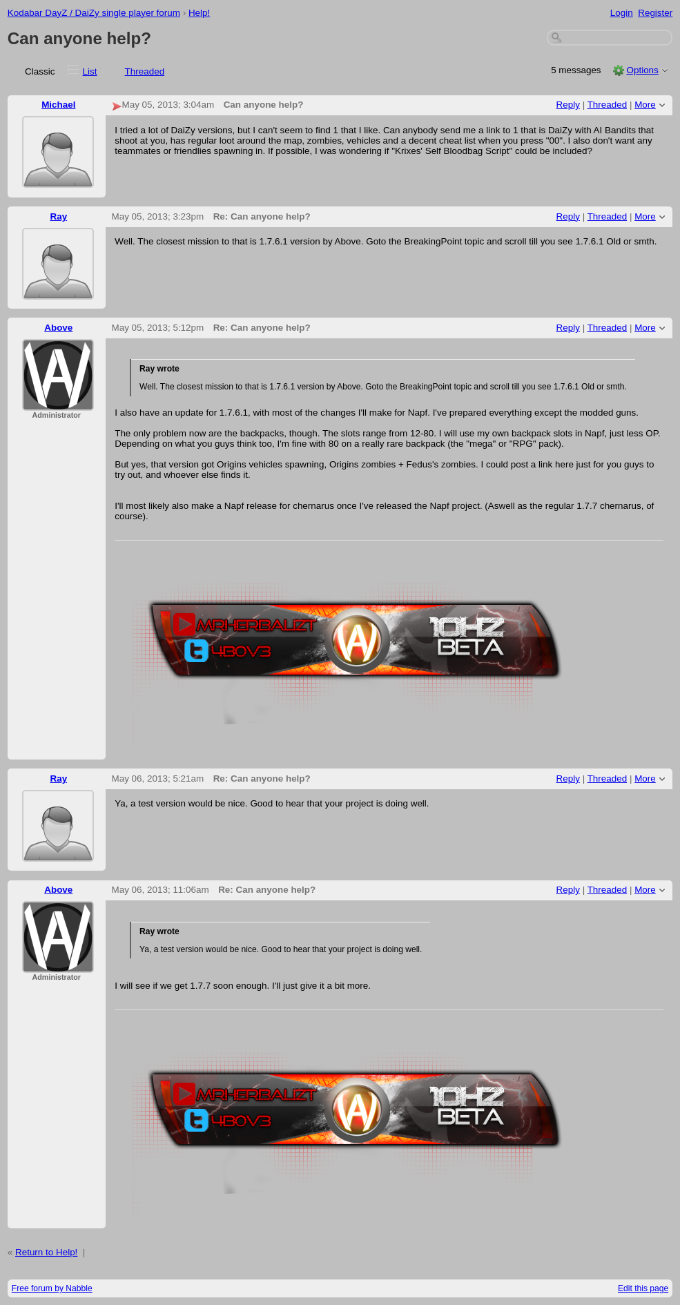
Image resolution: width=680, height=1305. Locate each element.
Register (655, 13)
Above (58, 327)
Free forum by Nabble (52, 1288)
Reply (568, 104)
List (90, 71)
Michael (58, 104)
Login (621, 13)
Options (642, 70)
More (645, 104)
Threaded (145, 71)
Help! (199, 13)
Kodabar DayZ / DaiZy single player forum (94, 13)
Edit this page (643, 1288)
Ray (58, 216)
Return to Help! (46, 1252)
